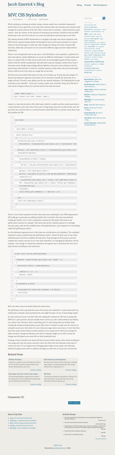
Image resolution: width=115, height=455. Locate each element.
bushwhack (87, 36)
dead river (87, 44)
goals (85, 55)
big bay (91, 34)
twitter (99, 34)
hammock (99, 70)
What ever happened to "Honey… (93, 80)
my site (100, 51)
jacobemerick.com (59, 448)
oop (103, 31)
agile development (96, 31)
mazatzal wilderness (91, 68)
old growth (103, 44)
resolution (95, 50)
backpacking (97, 55)
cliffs (95, 34)
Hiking (79, 5)
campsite (97, 48)
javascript (103, 53)
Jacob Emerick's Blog (26, 4)
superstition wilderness (94, 61)
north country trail (89, 48)
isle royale (87, 64)
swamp (97, 36)
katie (92, 36)
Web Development (100, 5)
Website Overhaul (15, 359)
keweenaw (97, 53)
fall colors (87, 38)
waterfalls (91, 46)
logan (101, 38)
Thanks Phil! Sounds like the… (95, 124)
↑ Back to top (57, 445)
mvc (98, 42)
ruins (85, 46)
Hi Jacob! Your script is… (95, 105)
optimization (97, 29)
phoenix (100, 57)
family (90, 55)
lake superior (95, 39)
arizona (86, 59)
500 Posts (47, 374)
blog (92, 53)
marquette (101, 46)
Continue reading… (36, 370)
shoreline (102, 42)
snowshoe (94, 57)
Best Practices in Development (55, 359)
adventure (87, 53)
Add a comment (74, 403)
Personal (87, 5)
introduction (87, 50)
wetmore (104, 29)
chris (91, 59)
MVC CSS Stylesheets (27, 15)
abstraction (87, 31)
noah (103, 55)
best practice (88, 29)
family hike (88, 72)
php (86, 34)
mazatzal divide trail (89, 70)
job (101, 36)
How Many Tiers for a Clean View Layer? (23, 374)
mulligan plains (95, 44)
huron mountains (90, 27)
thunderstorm (88, 66)
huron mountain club (90, 25)
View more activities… (101, 438)
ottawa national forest (90, 42)
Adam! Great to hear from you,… (95, 85)
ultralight (101, 64)
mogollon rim (94, 64)
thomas (96, 59)
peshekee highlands (89, 40)
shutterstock (87, 57)
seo (96, 46)
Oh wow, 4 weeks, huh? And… (93, 114)
